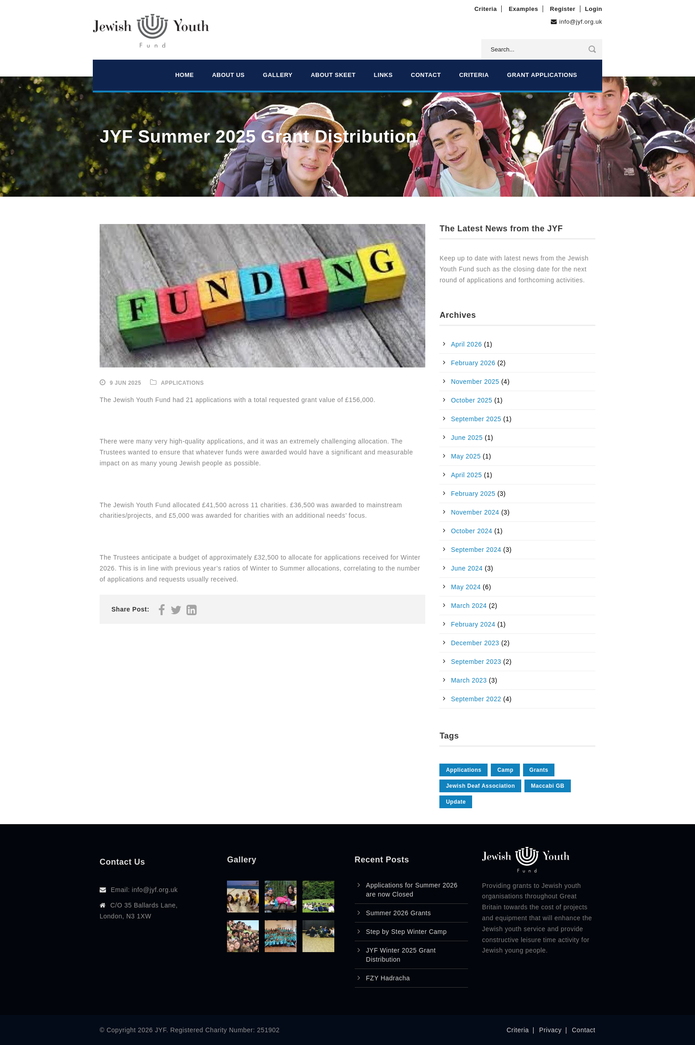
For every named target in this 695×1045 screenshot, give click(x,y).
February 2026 (473, 363)
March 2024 (469, 605)
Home (184, 74)
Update (456, 802)
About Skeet (333, 74)
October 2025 (471, 400)
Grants (539, 770)
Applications (182, 383)
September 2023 (476, 661)
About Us (228, 74)
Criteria (485, 8)
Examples (523, 8)
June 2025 (467, 437)
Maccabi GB (547, 786)
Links (383, 74)
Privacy (550, 1030)
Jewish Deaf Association (480, 786)
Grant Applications (542, 74)
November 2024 (475, 512)
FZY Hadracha (388, 978)
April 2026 (466, 344)
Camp (505, 770)
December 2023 (475, 643)
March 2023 (469, 680)
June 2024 (467, 568)
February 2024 (473, 624)
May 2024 (465, 587)
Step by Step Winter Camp (406, 931)
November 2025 (475, 381)
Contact (426, 74)
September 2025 (476, 419)
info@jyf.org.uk (580, 21)
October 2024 (471, 531)
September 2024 (476, 549)
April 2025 (466, 475)
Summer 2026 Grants (398, 913)
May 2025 (465, 456)
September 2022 (476, 699)
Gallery (277, 74)
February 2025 (473, 493)
